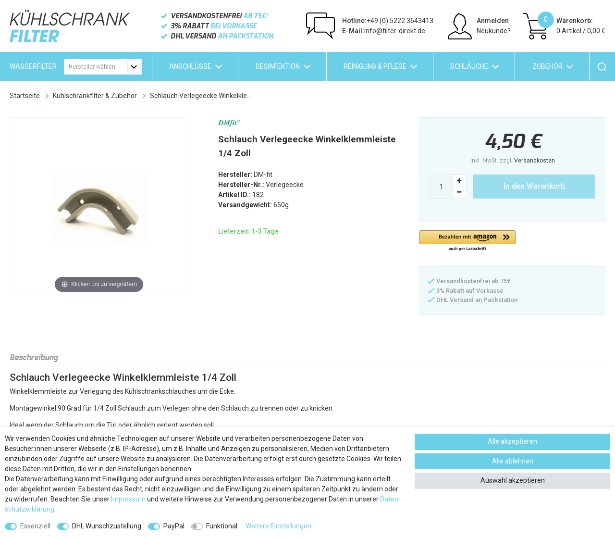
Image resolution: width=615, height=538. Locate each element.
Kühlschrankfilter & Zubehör (95, 96)
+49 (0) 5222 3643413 (387, 21)
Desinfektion (278, 66)
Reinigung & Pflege (375, 66)
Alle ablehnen (512, 461)
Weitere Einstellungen (278, 526)
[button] (467, 241)
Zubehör (547, 66)
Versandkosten (534, 160)
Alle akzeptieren (512, 441)
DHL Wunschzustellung (106, 526)
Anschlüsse (190, 66)
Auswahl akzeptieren (512, 480)
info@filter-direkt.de (383, 31)
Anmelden (493, 21)
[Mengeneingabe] (441, 187)
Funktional (221, 526)
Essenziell (35, 526)
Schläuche (469, 66)
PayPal (173, 526)
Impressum (128, 499)
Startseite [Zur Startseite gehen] (25, 96)
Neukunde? (494, 31)
